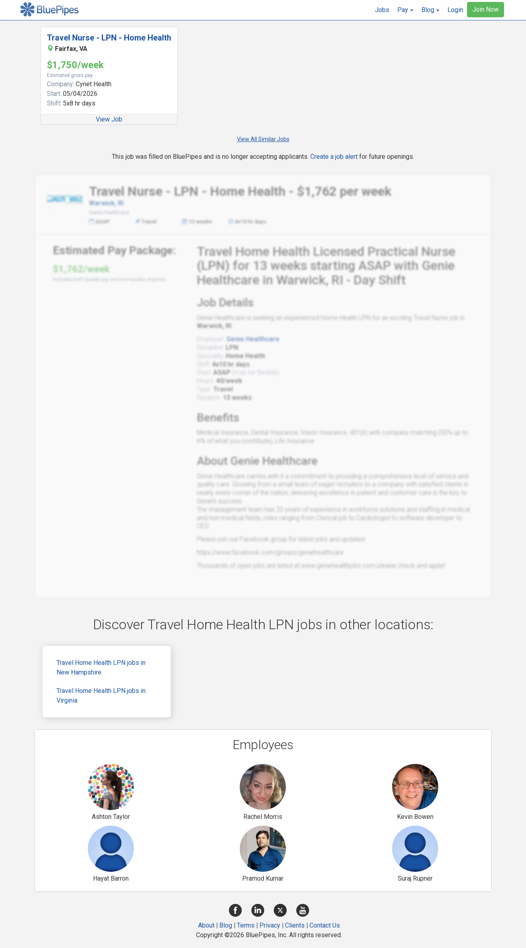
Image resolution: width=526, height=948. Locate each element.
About (206, 925)
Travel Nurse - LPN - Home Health (109, 38)
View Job (109, 119)
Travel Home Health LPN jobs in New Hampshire (101, 667)
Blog (225, 925)
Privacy (269, 925)
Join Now (485, 9)
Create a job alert (334, 156)
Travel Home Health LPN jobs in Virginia (101, 695)
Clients (295, 925)
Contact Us (325, 925)
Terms (246, 925)
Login (455, 10)
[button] (405, 10)
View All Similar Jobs (263, 139)
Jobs (382, 10)
